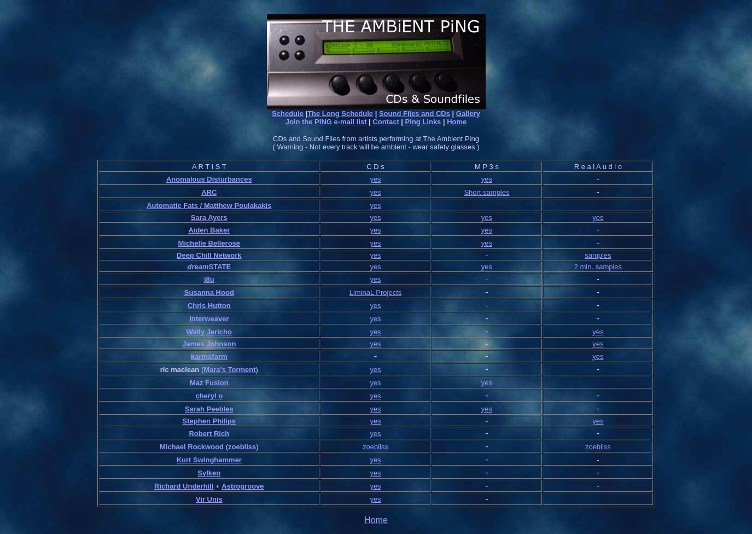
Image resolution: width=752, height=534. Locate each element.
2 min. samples (598, 267)
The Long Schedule (340, 113)
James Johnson (209, 344)
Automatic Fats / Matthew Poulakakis (209, 205)
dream (197, 267)
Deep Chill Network (209, 255)
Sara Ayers (209, 217)
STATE (220, 267)
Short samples (486, 192)
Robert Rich (209, 433)
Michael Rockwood (192, 447)
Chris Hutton (209, 305)
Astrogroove (242, 486)
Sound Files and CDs (414, 113)
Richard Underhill (183, 486)
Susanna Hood (209, 292)
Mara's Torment (229, 369)
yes (375, 179)
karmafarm (209, 356)
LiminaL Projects (375, 292)
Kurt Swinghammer (209, 460)
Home (457, 122)
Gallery (468, 113)
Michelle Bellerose (209, 243)
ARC (209, 192)
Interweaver (209, 319)
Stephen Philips (209, 421)
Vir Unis (209, 499)
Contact (385, 122)
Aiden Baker (209, 230)
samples (598, 255)
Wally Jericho (209, 332)
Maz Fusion (209, 383)
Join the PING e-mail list (326, 122)
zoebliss (242, 447)
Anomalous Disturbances (209, 179)
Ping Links (423, 122)
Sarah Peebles (209, 409)
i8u (209, 279)
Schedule (288, 113)
